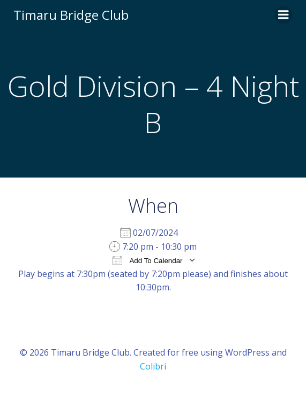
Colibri (153, 366)
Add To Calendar (147, 260)
